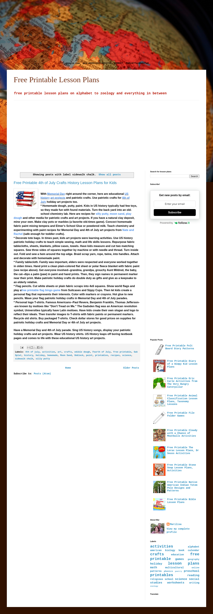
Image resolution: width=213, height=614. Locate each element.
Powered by (175, 222)
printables (101, 355)
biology (170, 550)
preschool (191, 571)
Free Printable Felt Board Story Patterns (179, 347)
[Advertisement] (32, 32)
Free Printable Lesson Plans (56, 79)
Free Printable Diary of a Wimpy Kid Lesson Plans (182, 364)
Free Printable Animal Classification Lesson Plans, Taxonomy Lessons (182, 400)
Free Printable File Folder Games (181, 414)
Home (68, 368)
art (59, 352)
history (28, 355)
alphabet (193, 546)
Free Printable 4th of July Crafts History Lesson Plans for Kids (65, 183)
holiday (40, 355)
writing (194, 582)
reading (193, 575)
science (126, 355)
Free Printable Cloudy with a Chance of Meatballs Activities (182, 433)
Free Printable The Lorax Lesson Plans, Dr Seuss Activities (183, 450)
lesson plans (183, 563)
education (177, 554)
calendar (193, 550)
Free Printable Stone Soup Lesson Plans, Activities (181, 468)
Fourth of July (102, 352)
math (153, 567)
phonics (168, 571)
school (169, 579)
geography (193, 559)
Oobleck (79, 355)
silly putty (43, 359)
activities (48, 352)
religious (156, 579)
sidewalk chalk (24, 359)
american (156, 550)
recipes (115, 355)
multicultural (174, 567)
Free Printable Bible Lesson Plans (181, 501)
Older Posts (131, 368)
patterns (156, 571)
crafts (68, 352)
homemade (52, 355)
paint (89, 355)
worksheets (175, 582)
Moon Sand (66, 355)
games (179, 559)
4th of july (32, 352)
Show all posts (110, 174)
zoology (154, 586)
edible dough (82, 352)
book (181, 550)
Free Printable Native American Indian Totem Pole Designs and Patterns (182, 486)
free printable (122, 352)
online (195, 568)
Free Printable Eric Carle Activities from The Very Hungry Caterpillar (182, 382)
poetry (178, 571)
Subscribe (174, 212)
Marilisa (176, 524)
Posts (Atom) (42, 373)
